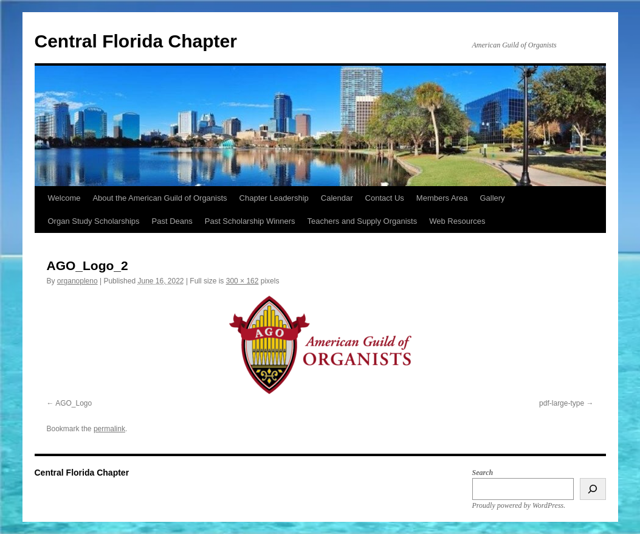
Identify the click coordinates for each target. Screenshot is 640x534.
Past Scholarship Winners (250, 221)
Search (483, 472)
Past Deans (172, 221)
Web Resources (457, 221)
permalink (109, 429)
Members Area (442, 198)
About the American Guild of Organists (159, 198)
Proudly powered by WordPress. (519, 505)
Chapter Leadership (274, 198)
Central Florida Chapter (136, 41)
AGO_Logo (73, 403)
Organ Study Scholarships (94, 221)
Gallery (492, 198)
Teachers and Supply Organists (363, 221)
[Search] (593, 489)
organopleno (77, 281)
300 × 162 (242, 281)
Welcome (64, 198)
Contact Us (384, 198)
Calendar (337, 198)
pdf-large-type (561, 403)
